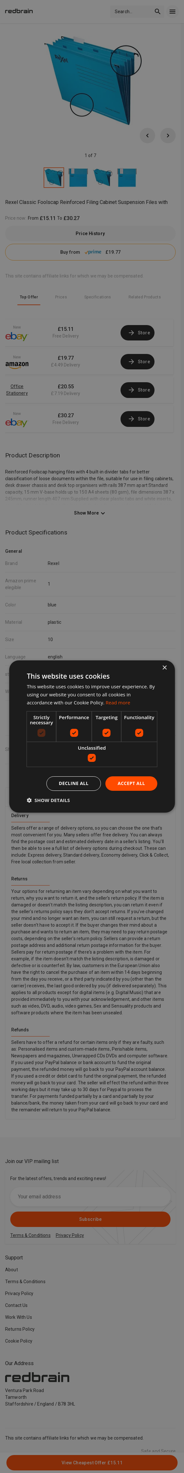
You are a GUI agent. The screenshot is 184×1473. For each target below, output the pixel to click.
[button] (48, 800)
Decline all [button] (73, 783)
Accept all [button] (131, 783)
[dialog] (92, 736)
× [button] (164, 668)
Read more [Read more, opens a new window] (118, 702)
